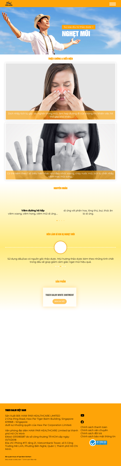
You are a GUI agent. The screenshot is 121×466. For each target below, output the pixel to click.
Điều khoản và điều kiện (13, 459)
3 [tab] (61, 220)
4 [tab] (62, 266)
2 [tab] (59, 220)
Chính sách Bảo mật (29, 459)
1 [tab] (55, 266)
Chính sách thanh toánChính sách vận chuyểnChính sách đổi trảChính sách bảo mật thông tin (98, 432)
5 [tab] (65, 266)
